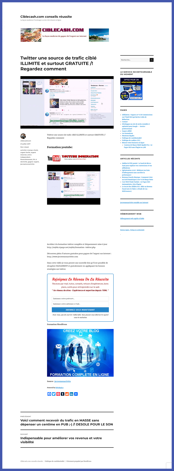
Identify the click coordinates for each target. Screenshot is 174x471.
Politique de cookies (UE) (131, 140)
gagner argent (33, 162)
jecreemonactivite (63, 381)
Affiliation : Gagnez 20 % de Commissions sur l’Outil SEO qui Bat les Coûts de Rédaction (137, 117)
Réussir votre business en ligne (133, 143)
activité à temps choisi (29, 150)
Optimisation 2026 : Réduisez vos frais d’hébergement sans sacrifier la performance (136, 172)
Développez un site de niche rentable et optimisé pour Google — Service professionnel (136, 126)
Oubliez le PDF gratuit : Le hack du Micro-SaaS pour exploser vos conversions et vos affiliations (137, 165)
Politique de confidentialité (132, 138)
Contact (125, 122)
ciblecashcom (25, 141)
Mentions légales (128, 136)
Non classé (24, 147)
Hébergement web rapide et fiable (132, 218)
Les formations (127, 133)
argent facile (25, 152)
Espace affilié (127, 131)
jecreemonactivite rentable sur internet (134, 203)
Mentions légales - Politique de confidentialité (132, 230)
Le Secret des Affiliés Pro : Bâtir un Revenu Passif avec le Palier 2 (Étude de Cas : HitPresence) (137, 189)
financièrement (26, 159)
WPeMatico (59, 388)
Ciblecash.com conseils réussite (46, 17)
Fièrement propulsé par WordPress (78, 461)
